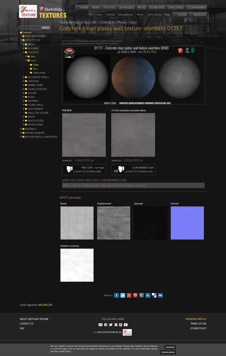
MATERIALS (30, 129)
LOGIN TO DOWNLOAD (84, 171)
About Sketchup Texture (34, 319)
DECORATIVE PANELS (38, 77)
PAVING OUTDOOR (37, 89)
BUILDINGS (33, 48)
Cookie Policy (198, 328)
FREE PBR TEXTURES (35, 36)
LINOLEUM (33, 81)
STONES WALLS (35, 104)
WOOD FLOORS (36, 120)
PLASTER (32, 93)
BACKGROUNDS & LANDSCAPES (41, 136)
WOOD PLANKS (35, 124)
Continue (170, 347)
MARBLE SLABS (35, 85)
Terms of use (198, 323)
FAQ (22, 328)
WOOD (31, 116)
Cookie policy (168, 352)
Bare (32, 56)
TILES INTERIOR (35, 109)
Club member (196, 7)
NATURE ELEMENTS (35, 133)
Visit (112, 332)
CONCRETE (33, 52)
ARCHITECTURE (32, 40)
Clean (36, 64)
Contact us (26, 323)
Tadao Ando (39, 72)
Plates (33, 60)
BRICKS (31, 44)
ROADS (31, 97)
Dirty (35, 68)
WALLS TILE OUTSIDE (38, 112)
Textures (27, 32)
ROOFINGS (33, 101)
